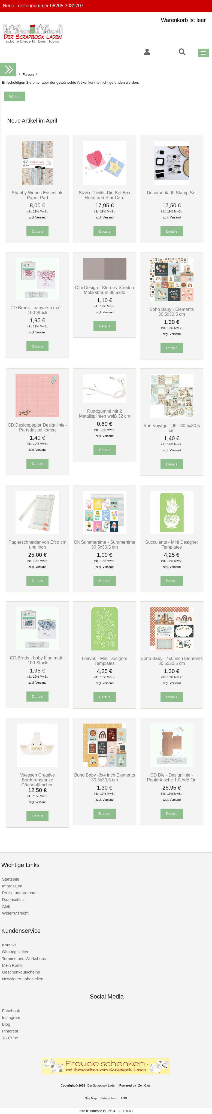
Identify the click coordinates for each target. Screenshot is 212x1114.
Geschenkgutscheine (21, 972)
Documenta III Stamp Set (171, 192)
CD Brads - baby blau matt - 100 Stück (37, 660)
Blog (6, 1024)
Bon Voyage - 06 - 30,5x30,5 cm (172, 428)
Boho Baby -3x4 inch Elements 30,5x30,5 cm (104, 777)
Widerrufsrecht (15, 913)
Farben (28, 75)
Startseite (10, 879)
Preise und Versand (20, 892)
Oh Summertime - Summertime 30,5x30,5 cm (104, 544)
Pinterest (10, 1031)
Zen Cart (144, 1085)
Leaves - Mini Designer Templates (104, 661)
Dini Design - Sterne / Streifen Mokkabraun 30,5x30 (104, 290)
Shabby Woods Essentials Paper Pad (37, 195)
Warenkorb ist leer (183, 20)
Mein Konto (12, 965)
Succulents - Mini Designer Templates (171, 544)
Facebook (11, 1010)
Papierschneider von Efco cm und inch (37, 544)
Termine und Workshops (24, 958)
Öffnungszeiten (15, 951)
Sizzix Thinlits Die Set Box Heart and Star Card (104, 195)
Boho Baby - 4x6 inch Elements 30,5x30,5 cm (172, 661)
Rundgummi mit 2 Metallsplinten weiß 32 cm (104, 413)
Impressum (12, 886)
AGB (6, 906)
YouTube (10, 1037)
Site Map (91, 1098)
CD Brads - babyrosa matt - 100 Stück (37, 310)
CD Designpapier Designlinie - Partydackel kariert (37, 427)
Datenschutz (13, 899)
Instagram (11, 1017)
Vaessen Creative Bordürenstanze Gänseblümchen (37, 779)
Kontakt (9, 945)
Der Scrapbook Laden (101, 1085)
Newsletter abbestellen (22, 979)
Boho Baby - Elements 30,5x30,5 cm (172, 312)
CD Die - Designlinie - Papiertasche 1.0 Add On (171, 777)
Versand (40, 217)
